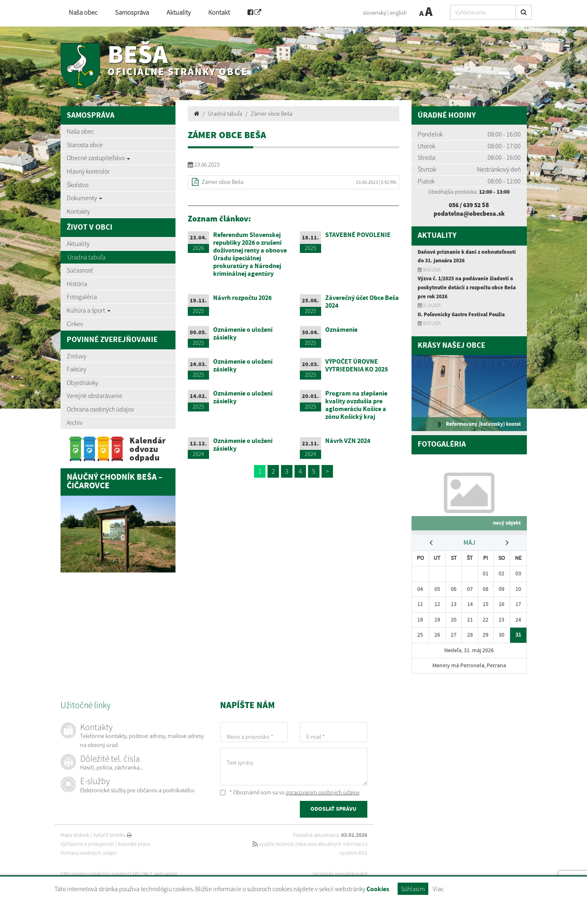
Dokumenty (84, 198)
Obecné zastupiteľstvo (98, 158)
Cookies (378, 889)
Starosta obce (85, 145)
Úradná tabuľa (86, 257)
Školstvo (77, 185)
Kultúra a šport (88, 310)
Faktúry (76, 369)
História (77, 283)
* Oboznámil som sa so (290, 791)
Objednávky (82, 382)
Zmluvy (76, 356)
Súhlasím (413, 889)
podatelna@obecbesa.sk (469, 213)
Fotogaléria (82, 297)
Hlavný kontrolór (88, 171)
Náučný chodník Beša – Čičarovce (114, 481)
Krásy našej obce (451, 345)
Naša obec (83, 12)
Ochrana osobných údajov (100, 409)
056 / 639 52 (465, 205)
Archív (75, 422)
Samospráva (132, 12)
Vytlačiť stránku (112, 833)
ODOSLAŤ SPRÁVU (333, 808)
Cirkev (75, 324)
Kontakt (219, 12)
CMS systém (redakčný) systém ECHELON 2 (107, 872)
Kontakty (78, 211)
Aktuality (178, 12)
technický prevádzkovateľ (340, 872)
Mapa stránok (75, 833)
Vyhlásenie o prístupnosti (87, 842)
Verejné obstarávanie (94, 395)
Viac (438, 889)
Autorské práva (134, 842)
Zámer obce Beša (271, 113)
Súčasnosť (80, 270)
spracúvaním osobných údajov (323, 791)
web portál (166, 872)
